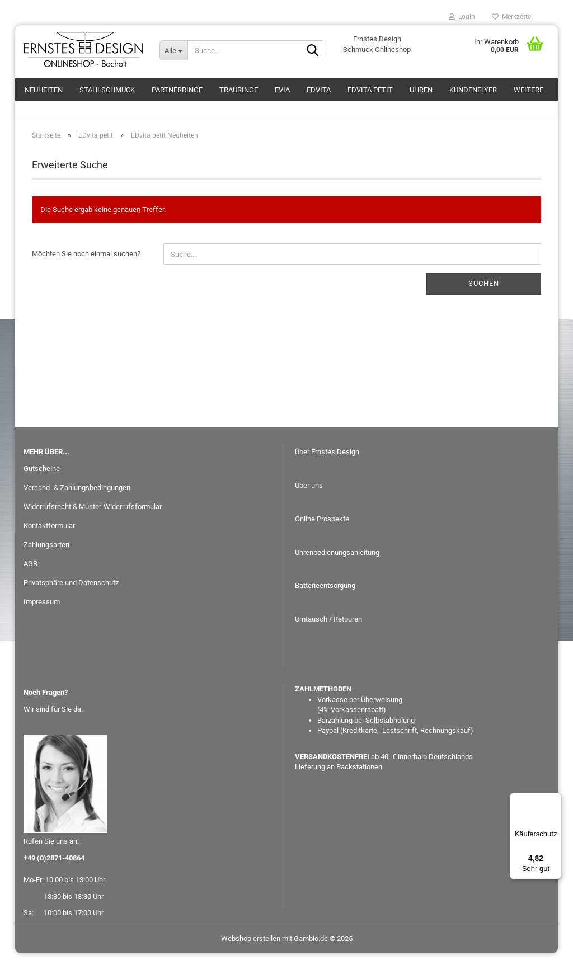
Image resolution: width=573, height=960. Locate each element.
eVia (282, 90)
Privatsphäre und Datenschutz (71, 589)
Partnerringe (177, 90)
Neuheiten (44, 90)
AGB (30, 570)
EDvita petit (370, 90)
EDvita (319, 90)
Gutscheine (42, 475)
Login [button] (462, 17)
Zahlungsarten (46, 551)
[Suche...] (173, 50)
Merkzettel (512, 17)
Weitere (528, 90)
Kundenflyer (473, 90)
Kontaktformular (49, 532)
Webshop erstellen (250, 945)
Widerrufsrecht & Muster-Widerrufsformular (93, 513)
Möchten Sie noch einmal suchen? (86, 260)
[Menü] (555, 799)
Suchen (483, 290)
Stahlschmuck (107, 90)
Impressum (42, 608)
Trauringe (238, 90)
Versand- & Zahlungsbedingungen (77, 494)
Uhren (421, 90)
